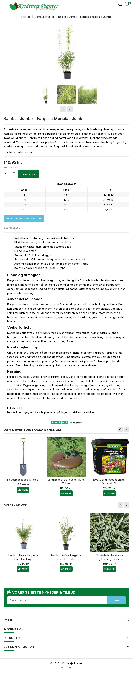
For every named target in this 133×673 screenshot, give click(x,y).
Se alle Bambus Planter (24, 218)
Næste (126, 429)
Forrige (120, 429)
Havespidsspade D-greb (22, 479)
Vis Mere (23, 489)
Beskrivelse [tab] (12, 227)
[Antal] (8, 174)
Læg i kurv (29, 174)
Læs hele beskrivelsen (18, 152)
